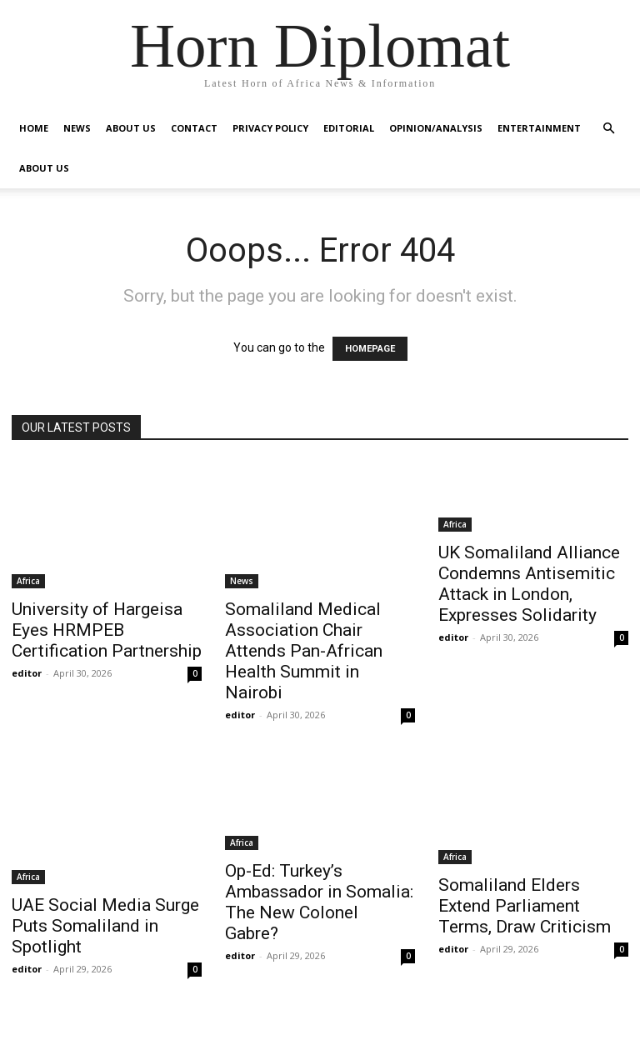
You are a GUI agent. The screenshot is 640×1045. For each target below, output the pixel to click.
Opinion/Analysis (435, 128)
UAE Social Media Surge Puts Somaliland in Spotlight (105, 926)
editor (27, 673)
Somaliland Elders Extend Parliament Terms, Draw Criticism (524, 906)
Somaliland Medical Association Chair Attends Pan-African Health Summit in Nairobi (303, 650)
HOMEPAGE (370, 348)
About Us (131, 128)
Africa (28, 581)
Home (33, 128)
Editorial (348, 128)
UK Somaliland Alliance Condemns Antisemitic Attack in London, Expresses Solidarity (529, 583)
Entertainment (539, 128)
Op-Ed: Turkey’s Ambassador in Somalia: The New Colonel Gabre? (319, 902)
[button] (608, 129)
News (77, 128)
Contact (194, 128)
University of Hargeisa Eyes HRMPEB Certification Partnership (107, 630)
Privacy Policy (270, 128)
